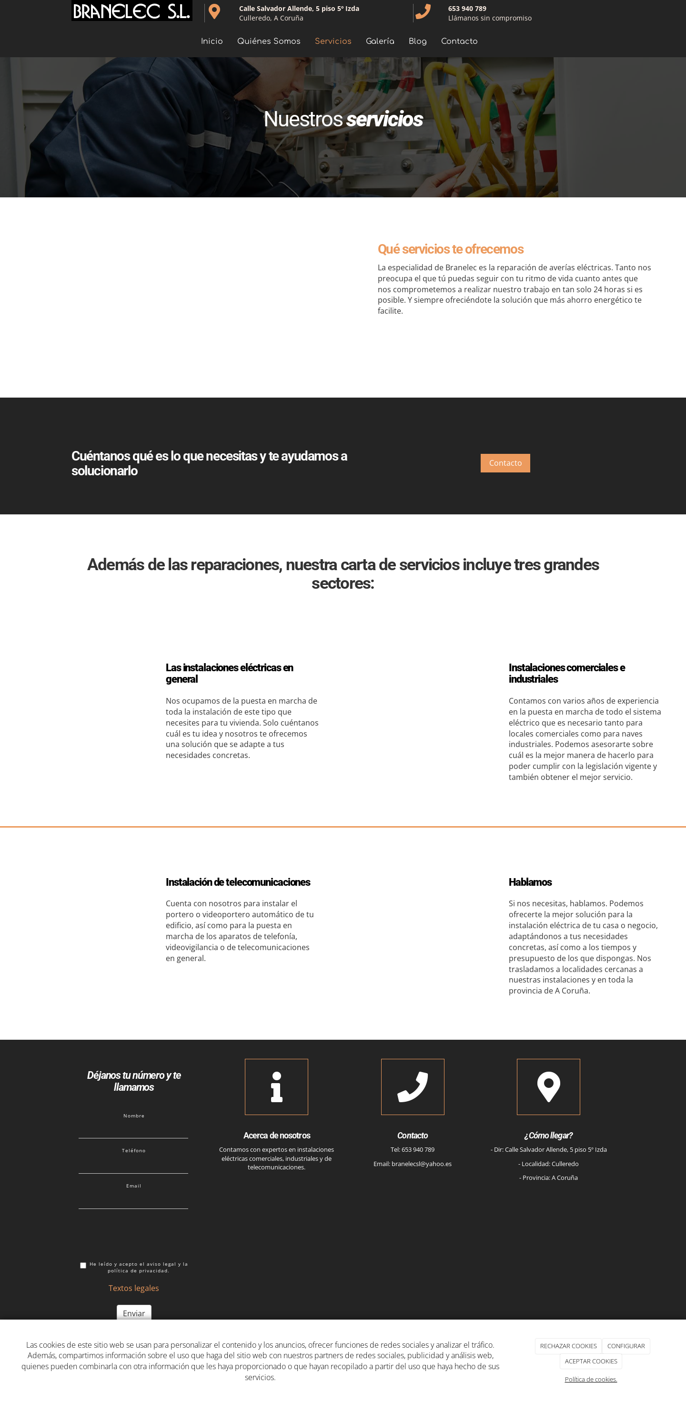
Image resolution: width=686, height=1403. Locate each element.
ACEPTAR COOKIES (591, 1361)
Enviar (134, 1313)
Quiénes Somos (269, 41)
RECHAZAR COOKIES (568, 1346)
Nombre (134, 1115)
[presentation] (151, 1234)
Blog (418, 41)
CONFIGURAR (626, 1346)
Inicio (212, 41)
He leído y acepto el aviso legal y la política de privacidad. (134, 1267)
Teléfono (134, 1150)
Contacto (459, 41)
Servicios (333, 41)
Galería (380, 41)
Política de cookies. (591, 1379)
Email (133, 1185)
